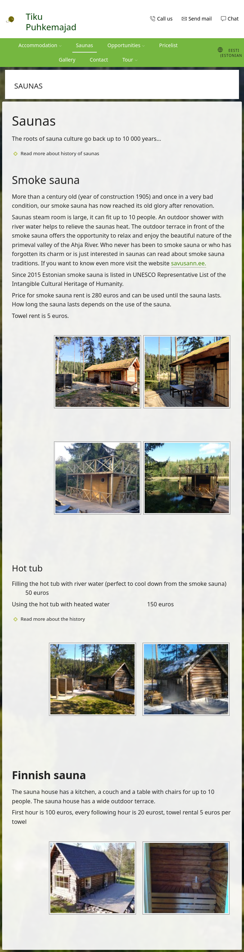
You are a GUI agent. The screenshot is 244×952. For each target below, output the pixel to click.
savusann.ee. (188, 263)
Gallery (67, 59)
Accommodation (40, 45)
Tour (129, 59)
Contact (99, 59)
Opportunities (126, 45)
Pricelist (168, 45)
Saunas (84, 45)
